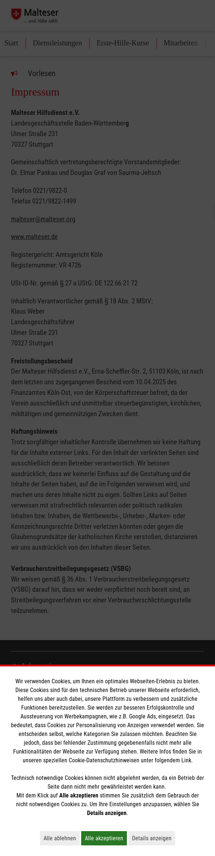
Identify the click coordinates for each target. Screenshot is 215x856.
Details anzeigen (153, 838)
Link (186, 760)
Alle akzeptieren (106, 838)
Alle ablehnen (62, 838)
